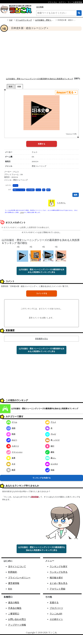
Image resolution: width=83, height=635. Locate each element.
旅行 (49, 446)
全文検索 (40, 7)
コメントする (41, 293)
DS (44, 190)
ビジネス (51, 464)
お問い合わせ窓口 (17, 619)
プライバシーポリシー (19, 577)
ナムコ (38, 190)
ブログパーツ (56, 608)
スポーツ (12, 446)
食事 (10, 458)
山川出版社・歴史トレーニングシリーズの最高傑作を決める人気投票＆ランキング (39, 79)
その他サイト (56, 619)
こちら (22, 212)
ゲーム (15, 185)
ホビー (11, 440)
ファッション (14, 452)
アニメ (50, 422)
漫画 (10, 428)
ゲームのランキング (24, 20)
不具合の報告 (14, 608)
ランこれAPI (56, 614)
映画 (10, 434)
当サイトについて (17, 566)
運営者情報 (13, 583)
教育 (48, 190)
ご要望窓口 (13, 614)
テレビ (50, 434)
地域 (49, 470)
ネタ (10, 464)
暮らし (50, 458)
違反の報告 (13, 602)
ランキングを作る (59, 572)
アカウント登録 (57, 589)
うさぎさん (61, 203)
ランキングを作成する (42, 478)
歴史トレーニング (19, 190)
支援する (54, 602)
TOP (10, 20)
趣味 (49, 452)
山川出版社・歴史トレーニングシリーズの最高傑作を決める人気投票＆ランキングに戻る (41, 270)
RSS (10, 589)
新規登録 (35, 497)
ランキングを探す (59, 566)
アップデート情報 (17, 625)
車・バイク (52, 440)
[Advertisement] (41, 54)
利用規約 (12, 572)
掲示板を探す (56, 577)
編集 (75, 195)
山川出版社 (30, 190)
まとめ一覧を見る (59, 583)
